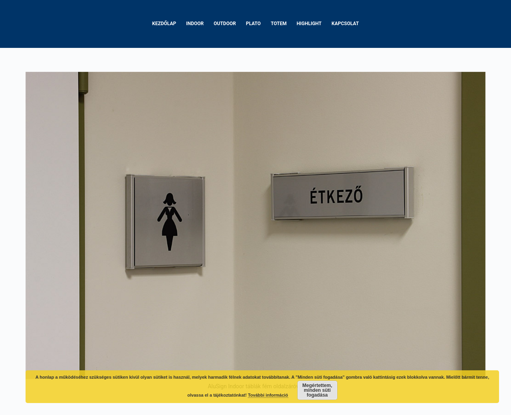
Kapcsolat (345, 23)
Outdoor (225, 23)
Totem (279, 23)
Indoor (195, 23)
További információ (268, 395)
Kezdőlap (164, 23)
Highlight (309, 23)
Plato (253, 23)
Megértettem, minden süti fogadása (317, 390)
